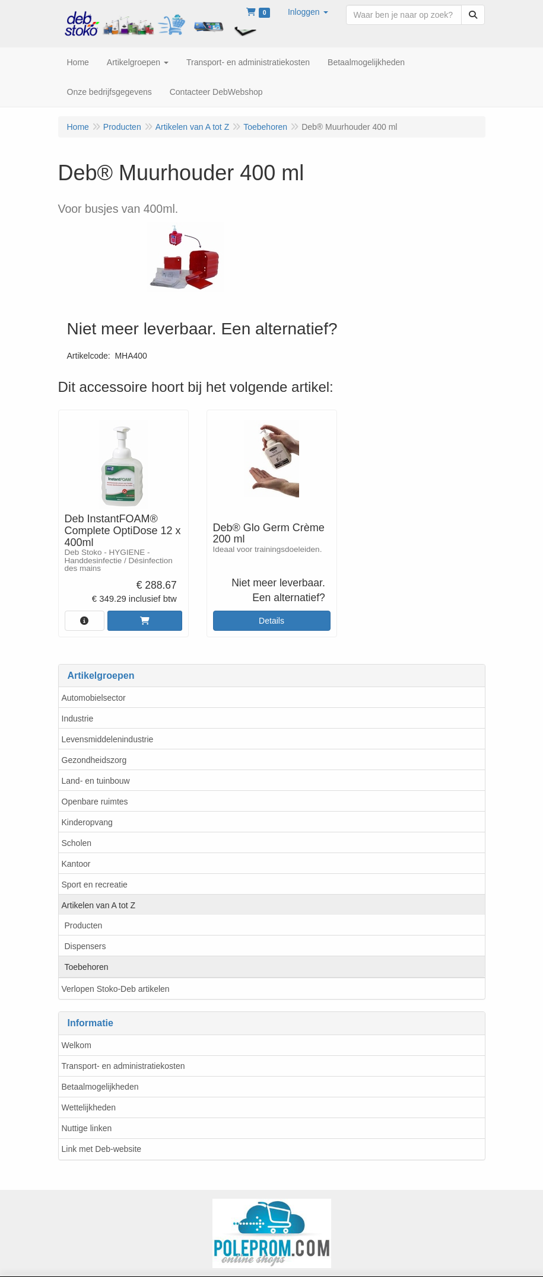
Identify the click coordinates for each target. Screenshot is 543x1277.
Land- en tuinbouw (96, 781)
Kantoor (76, 864)
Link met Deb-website (102, 1149)
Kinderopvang (87, 822)
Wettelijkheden (89, 1107)
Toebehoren (87, 967)
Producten (84, 925)
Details (271, 620)
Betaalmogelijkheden (100, 1086)
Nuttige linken (87, 1128)
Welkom (76, 1045)
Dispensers (85, 946)
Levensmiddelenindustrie (108, 739)
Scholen (77, 843)
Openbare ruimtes (95, 801)
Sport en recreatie (95, 884)
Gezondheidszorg (94, 760)
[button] (308, 12)
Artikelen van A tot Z (99, 905)
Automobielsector (94, 698)
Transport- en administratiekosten (123, 1066)
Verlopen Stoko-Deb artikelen (116, 989)
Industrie (78, 718)
